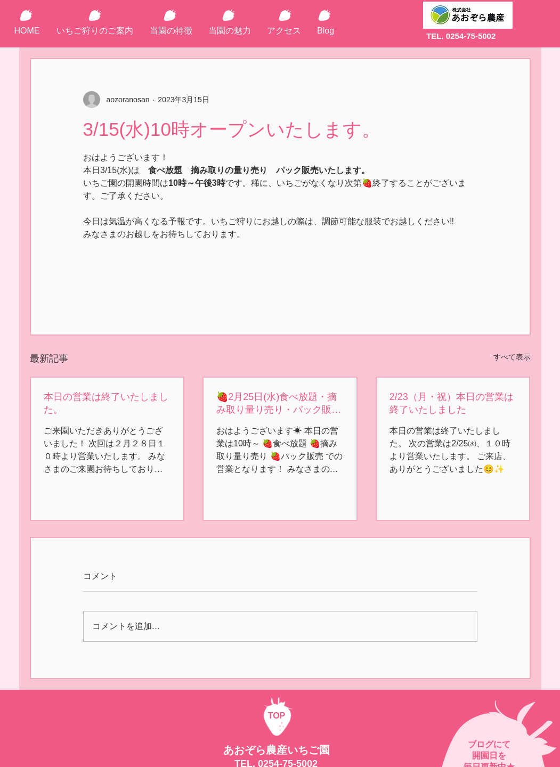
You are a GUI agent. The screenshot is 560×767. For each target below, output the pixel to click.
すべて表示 (512, 357)
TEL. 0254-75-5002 (461, 35)
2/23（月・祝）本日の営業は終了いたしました (451, 403)
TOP (277, 715)
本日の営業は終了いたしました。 (106, 403)
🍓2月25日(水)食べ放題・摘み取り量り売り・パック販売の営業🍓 (278, 403)
